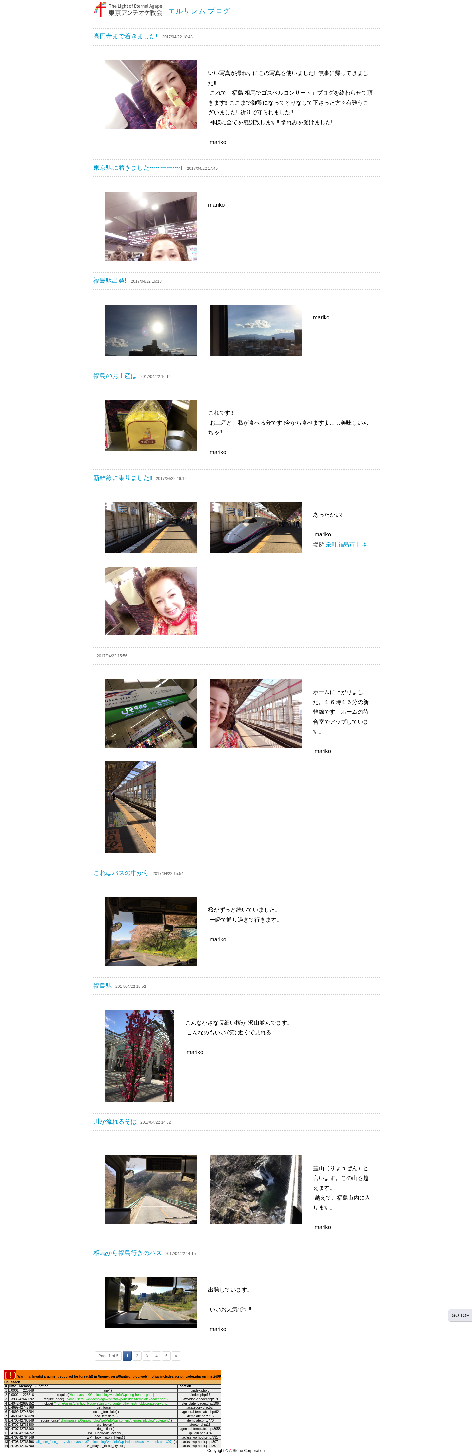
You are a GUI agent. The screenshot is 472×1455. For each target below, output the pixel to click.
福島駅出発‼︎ (110, 280)
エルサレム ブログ (199, 11)
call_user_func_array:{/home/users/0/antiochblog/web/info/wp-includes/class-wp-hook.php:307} (104, 1442)
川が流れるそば (115, 1121)
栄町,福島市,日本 (347, 544)
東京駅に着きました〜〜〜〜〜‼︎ (138, 167)
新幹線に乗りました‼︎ (123, 477)
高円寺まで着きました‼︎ (126, 36)
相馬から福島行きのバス (127, 1252)
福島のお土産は (115, 375)
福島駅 (102, 985)
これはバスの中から (121, 872)
